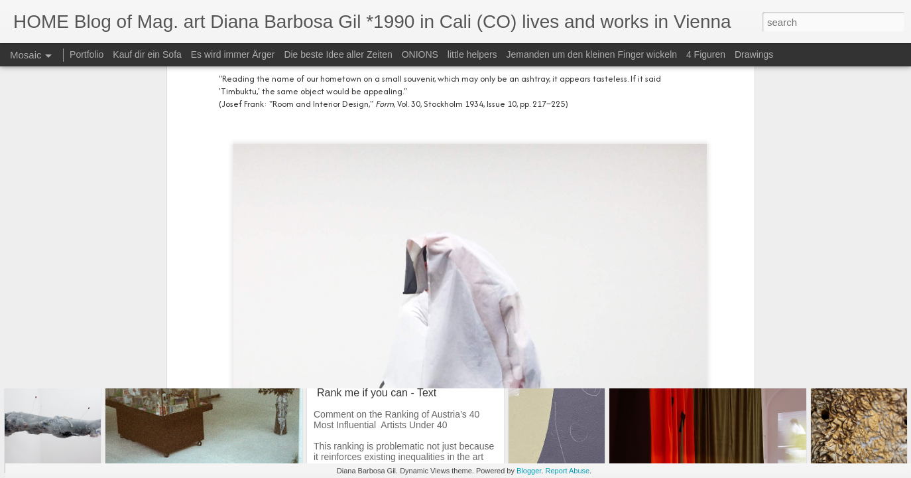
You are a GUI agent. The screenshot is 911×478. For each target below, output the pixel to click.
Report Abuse (567, 471)
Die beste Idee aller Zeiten (338, 54)
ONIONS (420, 54)
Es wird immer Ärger (234, 54)
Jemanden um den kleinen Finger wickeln (591, 54)
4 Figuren (705, 54)
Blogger (528, 471)
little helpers (472, 54)
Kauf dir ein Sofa (148, 54)
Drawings (754, 54)
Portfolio (88, 54)
